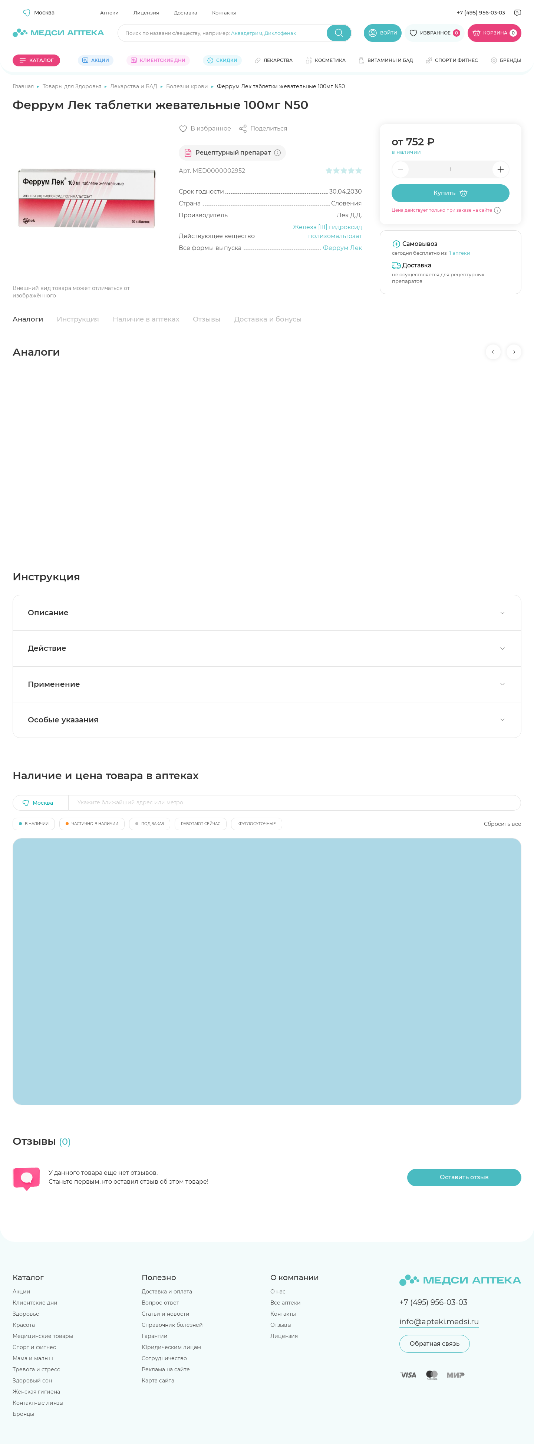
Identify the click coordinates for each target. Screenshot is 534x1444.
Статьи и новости (165, 1314)
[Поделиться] (262, 128)
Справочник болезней (172, 1325)
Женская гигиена (36, 1391)
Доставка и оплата (167, 1291)
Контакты (224, 13)
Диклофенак (280, 33)
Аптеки (109, 13)
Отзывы (207, 319)
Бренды (23, 1414)
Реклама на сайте (166, 1369)
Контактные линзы (38, 1403)
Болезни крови (188, 86)
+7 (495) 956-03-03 (481, 12)
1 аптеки (459, 253)
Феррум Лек (342, 247)
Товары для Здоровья (73, 86)
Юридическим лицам (171, 1347)
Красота (24, 1325)
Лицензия (146, 13)
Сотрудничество (164, 1358)
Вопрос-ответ (160, 1302)
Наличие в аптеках (146, 319)
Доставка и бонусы (268, 319)
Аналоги (28, 319)
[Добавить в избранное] (205, 128)
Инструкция (78, 319)
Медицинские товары (43, 1336)
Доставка (185, 13)
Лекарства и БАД (134, 86)
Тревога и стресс (36, 1369)
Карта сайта (158, 1380)
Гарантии (155, 1336)
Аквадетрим (246, 33)
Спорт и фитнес (34, 1347)
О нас (278, 1291)
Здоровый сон (32, 1380)
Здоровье (26, 1314)
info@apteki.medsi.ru (439, 1321)
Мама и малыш (33, 1358)
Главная (24, 86)
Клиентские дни (35, 1302)
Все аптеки (285, 1302)
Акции (21, 1291)
